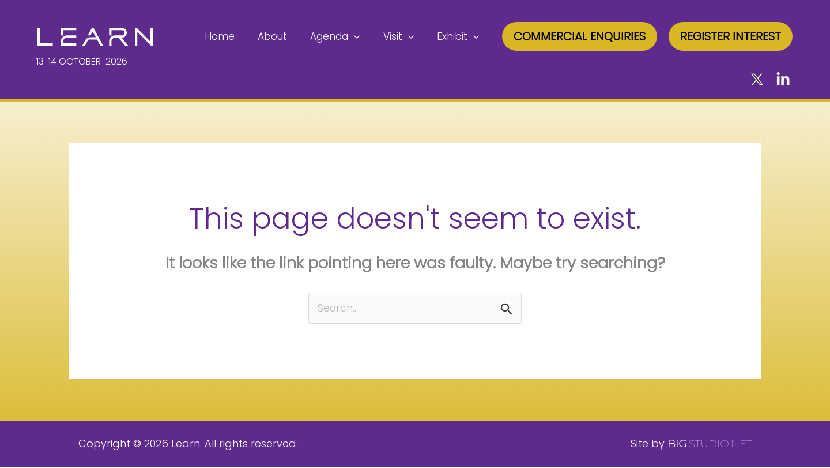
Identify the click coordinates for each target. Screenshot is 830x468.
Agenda (343, 36)
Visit (403, 36)
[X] (757, 79)
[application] (362, 36)
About (284, 36)
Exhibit (460, 36)
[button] (579, 36)
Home (235, 36)
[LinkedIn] (783, 79)
